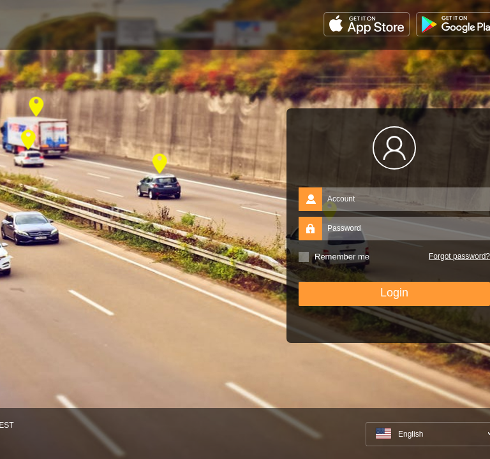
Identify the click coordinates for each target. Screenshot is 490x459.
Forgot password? (459, 256)
